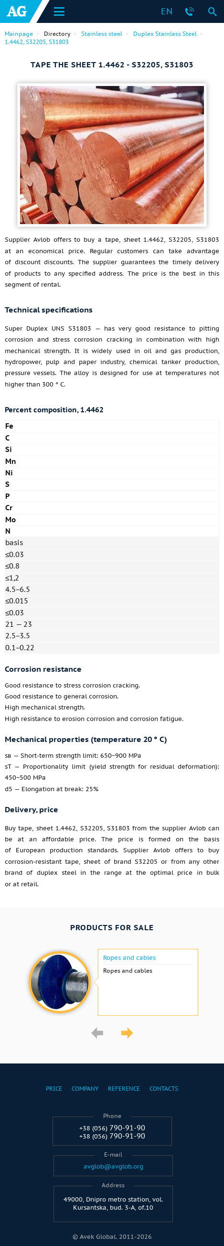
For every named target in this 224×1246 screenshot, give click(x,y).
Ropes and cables (129, 958)
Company (85, 1088)
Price (54, 1088)
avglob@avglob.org (113, 1167)
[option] (112, 982)
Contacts (163, 1088)
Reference (124, 1088)
